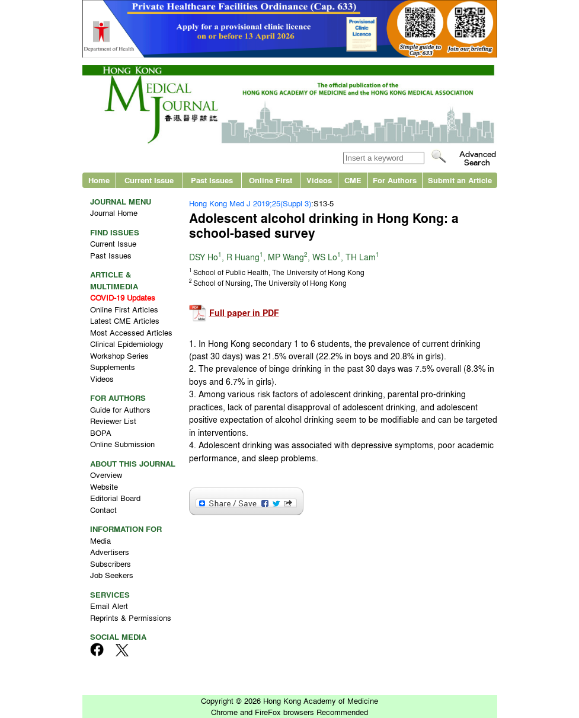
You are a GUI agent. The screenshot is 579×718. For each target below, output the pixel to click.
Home (99, 180)
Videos (319, 180)
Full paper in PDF (244, 313)
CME (353, 180)
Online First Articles (124, 309)
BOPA (100, 432)
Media (100, 540)
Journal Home (113, 212)
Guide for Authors (120, 409)
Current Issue (149, 180)
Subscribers (110, 563)
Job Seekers (111, 574)
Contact (103, 509)
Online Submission (122, 443)
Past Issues (212, 180)
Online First (270, 180)
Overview (106, 474)
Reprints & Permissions (130, 617)
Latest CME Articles (124, 320)
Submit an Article (460, 180)
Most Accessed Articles (131, 332)
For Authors (395, 180)
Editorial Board (115, 497)
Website (104, 486)
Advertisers (109, 551)
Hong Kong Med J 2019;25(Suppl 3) (250, 203)
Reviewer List (113, 420)
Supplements (112, 366)
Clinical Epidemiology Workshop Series (127, 349)
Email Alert (109, 605)
